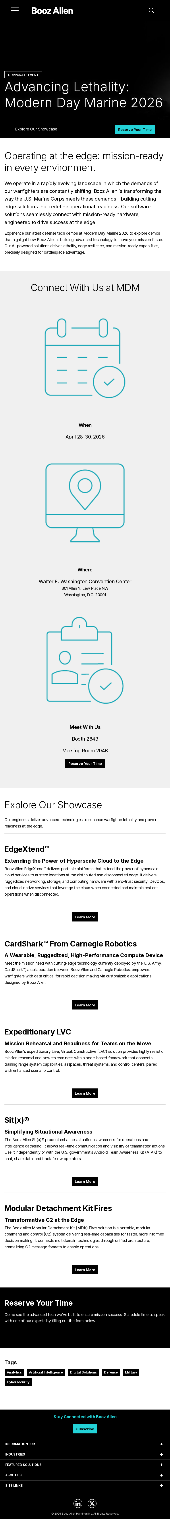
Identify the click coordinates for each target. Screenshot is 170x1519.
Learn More (85, 917)
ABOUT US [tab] (13, 1475)
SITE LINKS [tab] (14, 1485)
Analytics (14, 1372)
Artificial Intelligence (46, 1372)
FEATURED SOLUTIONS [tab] (23, 1465)
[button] (151, 10)
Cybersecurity (18, 1382)
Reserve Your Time (135, 129)
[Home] (52, 10)
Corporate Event (23, 75)
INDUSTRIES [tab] (15, 1454)
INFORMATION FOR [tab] (20, 1444)
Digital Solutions (83, 1372)
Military (131, 1372)
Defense (111, 1372)
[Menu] (15, 10)
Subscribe (85, 1429)
